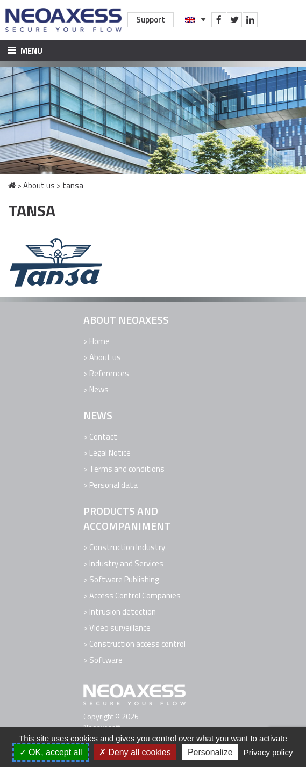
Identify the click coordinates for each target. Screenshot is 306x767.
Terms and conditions (127, 469)
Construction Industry (127, 547)
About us (39, 185)
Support (150, 19)
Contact (103, 436)
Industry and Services (126, 563)
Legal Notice (110, 453)
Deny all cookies (135, 752)
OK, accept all (50, 752)
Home (99, 341)
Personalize (210, 752)
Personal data (113, 485)
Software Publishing (124, 579)
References (109, 373)
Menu (25, 51)
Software (106, 660)
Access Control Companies (135, 595)
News (99, 389)
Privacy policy (268, 752)
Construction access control (137, 644)
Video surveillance (120, 628)
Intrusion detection (122, 611)
